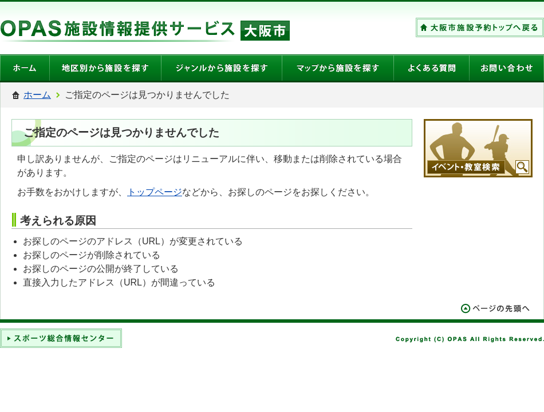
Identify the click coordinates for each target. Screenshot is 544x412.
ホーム (37, 95)
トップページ (154, 192)
